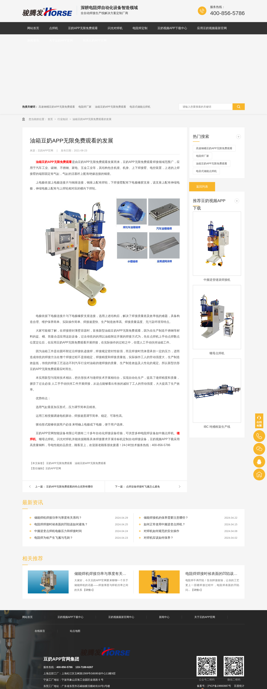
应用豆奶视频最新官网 (212, 28)
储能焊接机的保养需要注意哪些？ (166, 517)
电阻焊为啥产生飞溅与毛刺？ (53, 537)
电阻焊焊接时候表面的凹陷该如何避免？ (212, 574)
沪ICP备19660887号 (219, 685)
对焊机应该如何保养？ (158, 537)
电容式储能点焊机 (140, 106)
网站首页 (33, 28)
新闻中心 (164, 617)
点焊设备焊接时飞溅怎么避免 (143, 486)
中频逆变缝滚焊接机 (217, 279)
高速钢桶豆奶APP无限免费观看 (57, 106)
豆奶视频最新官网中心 (121, 617)
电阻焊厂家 (84, 106)
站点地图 (75, 630)
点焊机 (53, 28)
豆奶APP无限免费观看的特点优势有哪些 (69, 486)
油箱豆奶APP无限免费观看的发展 (91, 119)
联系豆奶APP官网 (95, 40)
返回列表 (202, 186)
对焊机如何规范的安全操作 (161, 531)
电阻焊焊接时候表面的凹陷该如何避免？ (61, 524)
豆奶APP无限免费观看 (83, 28)
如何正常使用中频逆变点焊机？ (164, 524)
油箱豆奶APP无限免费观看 (110, 106)
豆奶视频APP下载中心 (172, 28)
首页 (51, 119)
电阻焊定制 (140, 28)
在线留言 (40, 630)
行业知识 (63, 119)
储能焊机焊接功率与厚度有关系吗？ (58, 517)
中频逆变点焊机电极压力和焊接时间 (58, 531)
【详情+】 (89, 589)
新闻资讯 (33, 40)
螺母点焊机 (217, 353)
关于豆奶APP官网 (61, 40)
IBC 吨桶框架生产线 (217, 426)
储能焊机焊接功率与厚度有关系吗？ (101, 574)
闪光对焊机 (115, 28)
